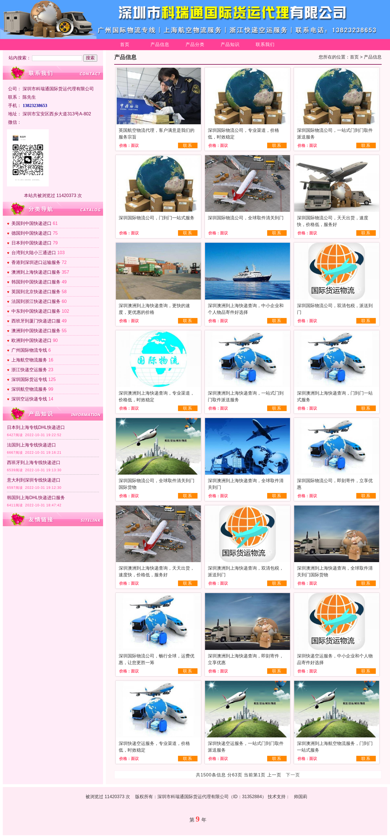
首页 (125, 44)
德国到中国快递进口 (31, 233)
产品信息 (159, 44)
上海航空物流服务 (29, 360)
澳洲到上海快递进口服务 (35, 272)
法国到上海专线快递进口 (31, 445)
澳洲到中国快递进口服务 (35, 330)
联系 (187, 145)
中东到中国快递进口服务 (35, 311)
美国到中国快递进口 (31, 223)
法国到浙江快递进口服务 (35, 301)
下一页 (293, 775)
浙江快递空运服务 (29, 369)
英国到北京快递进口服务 (35, 291)
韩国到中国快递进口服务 (35, 282)
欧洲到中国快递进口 (31, 340)
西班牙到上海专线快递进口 (33, 462)
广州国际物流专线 (29, 350)
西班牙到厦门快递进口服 (35, 321)
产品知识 (230, 44)
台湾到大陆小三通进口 (33, 252)
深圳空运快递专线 (29, 399)
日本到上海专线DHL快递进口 (36, 427)
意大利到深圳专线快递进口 (33, 480)
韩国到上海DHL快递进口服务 (36, 497)
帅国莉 (300, 796)
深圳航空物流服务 (29, 389)
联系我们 (265, 44)
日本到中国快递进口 (31, 243)
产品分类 (195, 44)
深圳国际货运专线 (29, 379)
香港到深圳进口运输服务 (35, 262)
